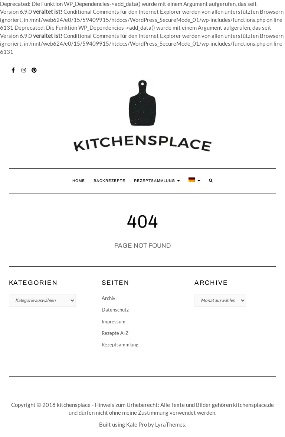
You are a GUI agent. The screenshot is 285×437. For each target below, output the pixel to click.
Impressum (113, 322)
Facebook (13, 69)
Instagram (24, 69)
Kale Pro (136, 424)
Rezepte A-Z (115, 333)
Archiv (108, 298)
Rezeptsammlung (157, 181)
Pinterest (34, 69)
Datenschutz (115, 310)
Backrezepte (109, 181)
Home (78, 181)
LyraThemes (170, 424)
